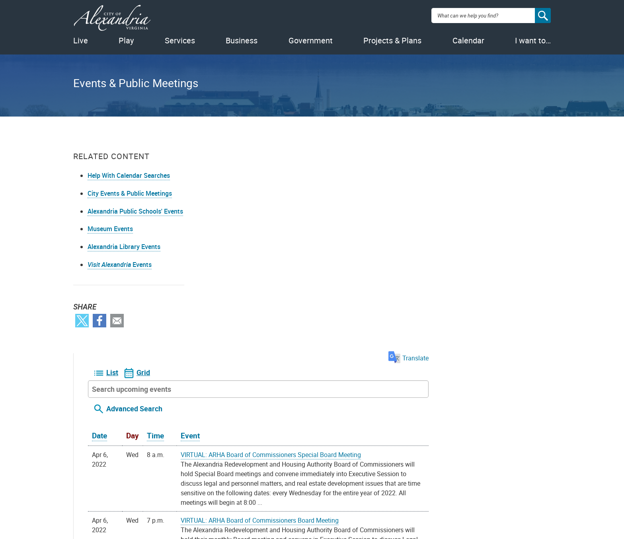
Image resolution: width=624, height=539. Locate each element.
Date (221, 223)
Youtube (303, 495)
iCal (344, 430)
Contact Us (210, 483)
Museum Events (110, 228)
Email (117, 320)
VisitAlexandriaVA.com (390, 496)
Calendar (468, 40)
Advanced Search (256, 195)
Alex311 (206, 496)
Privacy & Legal (135, 496)
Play (126, 40)
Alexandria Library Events (124, 246)
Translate (531, 145)
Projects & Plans (392, 40)
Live (80, 40)
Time (277, 223)
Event (312, 223)
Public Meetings (136, 508)
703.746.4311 (242, 496)
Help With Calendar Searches (129, 175)
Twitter (82, 320)
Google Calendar (310, 430)
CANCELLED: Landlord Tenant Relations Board (368, 363)
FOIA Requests (134, 483)
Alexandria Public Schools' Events (135, 211)
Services (180, 40)
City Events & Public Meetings (130, 193)
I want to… (533, 40)
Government (311, 40)
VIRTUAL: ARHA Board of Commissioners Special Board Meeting (393, 241)
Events (120, 264)
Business (241, 40)
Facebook (99, 320)
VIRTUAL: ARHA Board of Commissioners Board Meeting (382, 307)
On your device (262, 430)
